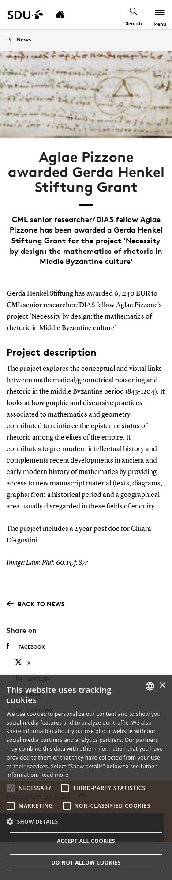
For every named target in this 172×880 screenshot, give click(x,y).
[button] (10, 788)
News (23, 39)
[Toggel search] (134, 14)
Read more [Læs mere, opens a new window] (54, 774)
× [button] (162, 685)
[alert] (86, 777)
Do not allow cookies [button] (85, 862)
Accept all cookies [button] (86, 841)
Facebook (26, 646)
